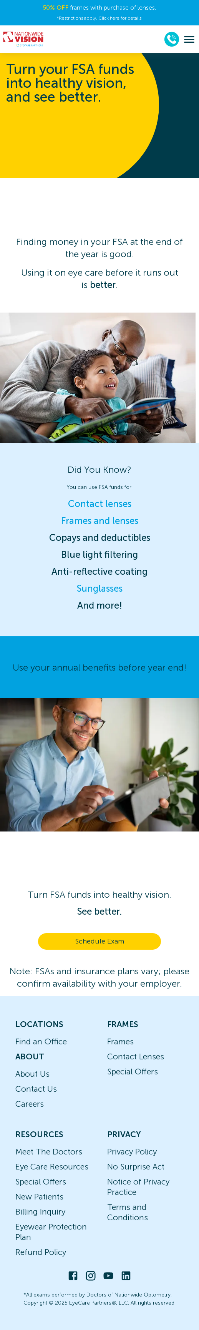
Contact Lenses (135, 1056)
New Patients (39, 1196)
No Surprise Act (135, 1166)
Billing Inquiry (40, 1211)
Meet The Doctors (48, 1151)
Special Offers (132, 1071)
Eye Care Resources (51, 1166)
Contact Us (36, 1089)
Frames (120, 1041)
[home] (23, 39)
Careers (29, 1104)
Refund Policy (40, 1252)
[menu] (189, 39)
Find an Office (41, 1041)
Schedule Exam (99, 941)
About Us (32, 1074)
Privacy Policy (132, 1151)
